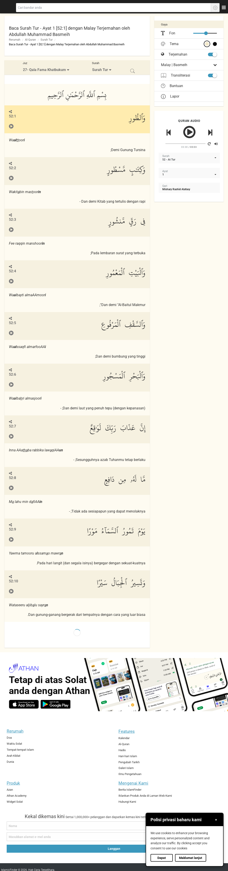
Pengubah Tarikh (129, 762)
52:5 (12, 323)
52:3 (12, 219)
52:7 (12, 426)
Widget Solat (15, 801)
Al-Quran (30, 39)
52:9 (12, 529)
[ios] (24, 704)
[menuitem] (46, 67)
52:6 (12, 374)
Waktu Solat (14, 743)
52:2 (12, 168)
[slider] (206, 33)
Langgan (114, 848)
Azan (10, 789)
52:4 (12, 271)
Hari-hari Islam (127, 756)
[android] (56, 704)
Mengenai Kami (133, 783)
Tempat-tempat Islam (20, 749)
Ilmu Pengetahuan (129, 774)
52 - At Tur (168, 159)
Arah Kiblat (13, 755)
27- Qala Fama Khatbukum (44, 70)
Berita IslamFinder (129, 789)
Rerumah (14, 39)
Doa (9, 737)
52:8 (12, 478)
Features (126, 731)
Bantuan (172, 86)
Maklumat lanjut (190, 858)
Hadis (122, 750)
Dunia (10, 761)
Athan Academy (16, 795)
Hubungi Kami (127, 801)
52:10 (13, 581)
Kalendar (124, 738)
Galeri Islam (126, 768)
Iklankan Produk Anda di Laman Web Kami (145, 795)
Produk (13, 783)
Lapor (170, 96)
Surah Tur (47, 39)
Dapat (161, 858)
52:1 (12, 116)
